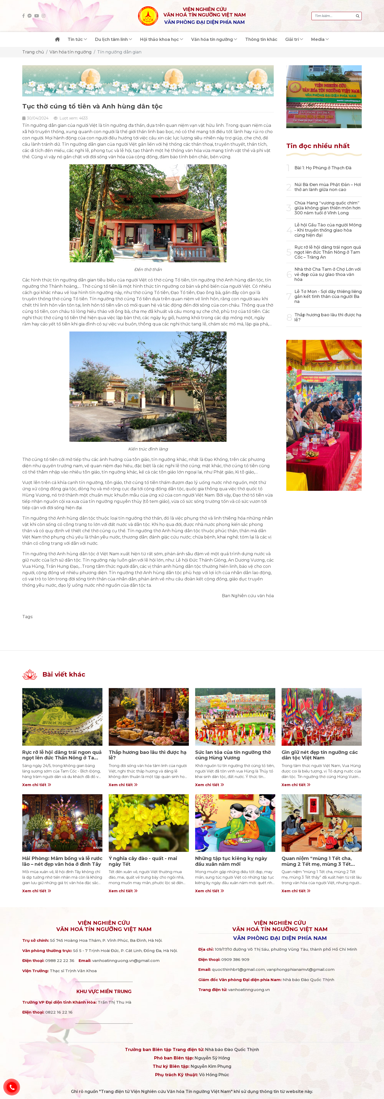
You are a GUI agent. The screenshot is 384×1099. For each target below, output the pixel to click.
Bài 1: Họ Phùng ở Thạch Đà (323, 167)
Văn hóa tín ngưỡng (71, 52)
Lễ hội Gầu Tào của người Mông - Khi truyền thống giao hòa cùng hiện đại (327, 229)
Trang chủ (33, 52)
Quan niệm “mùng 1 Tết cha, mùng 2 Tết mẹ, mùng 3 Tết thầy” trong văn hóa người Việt (320, 864)
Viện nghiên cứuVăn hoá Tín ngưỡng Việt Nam (104, 926)
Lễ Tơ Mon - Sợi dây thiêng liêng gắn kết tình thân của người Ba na (328, 296)
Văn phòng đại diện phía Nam (280, 938)
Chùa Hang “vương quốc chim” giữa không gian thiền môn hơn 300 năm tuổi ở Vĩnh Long (327, 207)
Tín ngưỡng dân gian (119, 52)
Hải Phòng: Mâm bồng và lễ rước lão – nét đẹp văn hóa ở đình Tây (62, 861)
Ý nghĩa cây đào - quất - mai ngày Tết (143, 861)
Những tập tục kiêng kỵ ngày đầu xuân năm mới (231, 861)
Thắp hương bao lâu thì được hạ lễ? (147, 755)
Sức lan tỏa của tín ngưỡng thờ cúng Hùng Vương (233, 755)
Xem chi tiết (36, 784)
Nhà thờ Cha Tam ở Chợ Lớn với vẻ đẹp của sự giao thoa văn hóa (327, 274)
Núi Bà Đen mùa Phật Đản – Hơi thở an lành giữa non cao (327, 187)
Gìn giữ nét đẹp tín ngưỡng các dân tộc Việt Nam (320, 755)
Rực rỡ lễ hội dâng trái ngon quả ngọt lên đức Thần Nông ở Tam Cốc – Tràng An (327, 252)
